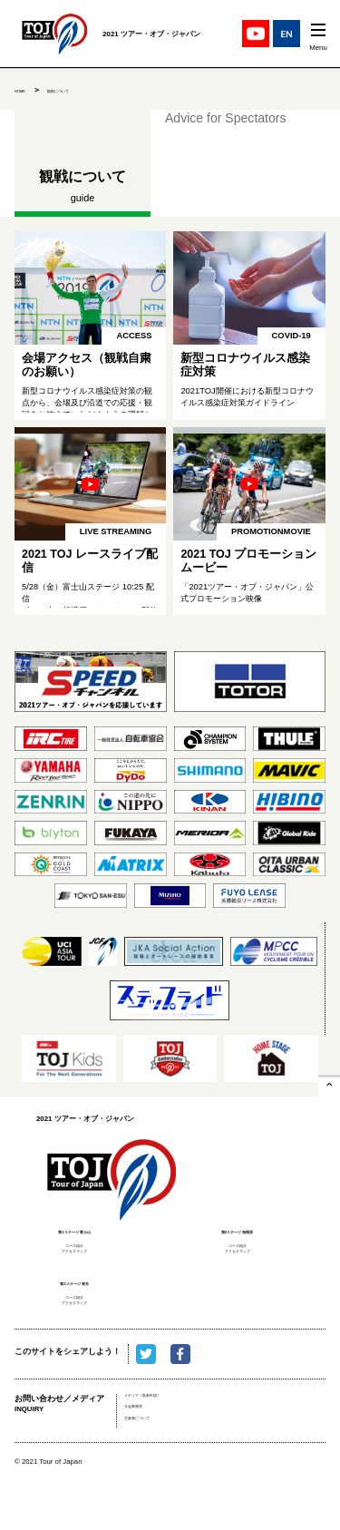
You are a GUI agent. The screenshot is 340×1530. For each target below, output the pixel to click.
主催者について (152, 1464)
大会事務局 (144, 1447)
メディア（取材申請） (165, 1430)
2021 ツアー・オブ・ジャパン (112, 1174)
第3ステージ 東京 (74, 1298)
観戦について (87, 89)
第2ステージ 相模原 (237, 1230)
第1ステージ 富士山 (74, 1230)
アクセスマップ (74, 1263)
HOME (27, 89)
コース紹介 (74, 1249)
